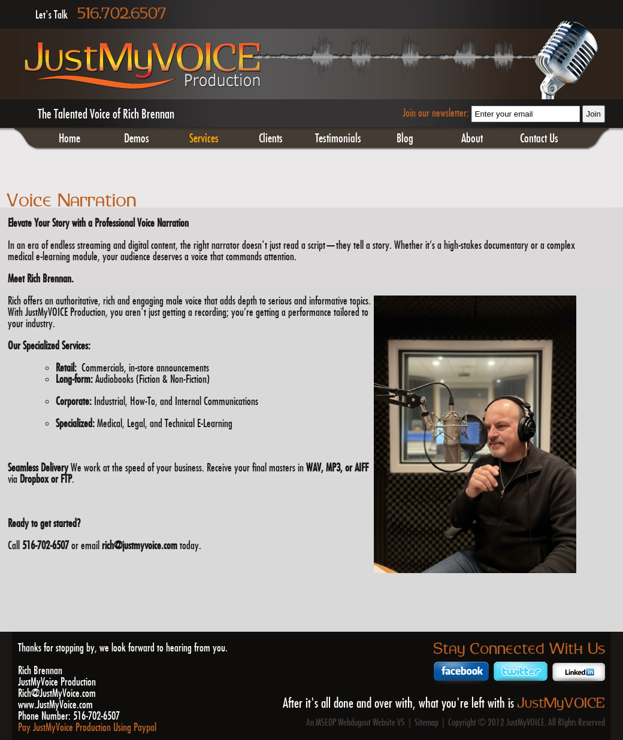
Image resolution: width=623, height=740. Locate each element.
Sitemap (426, 723)
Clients (271, 138)
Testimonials (338, 138)
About (472, 138)
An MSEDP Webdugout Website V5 (355, 723)
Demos (136, 138)
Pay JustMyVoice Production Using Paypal (87, 727)
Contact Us (539, 138)
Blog (405, 138)
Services (204, 138)
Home (69, 138)
